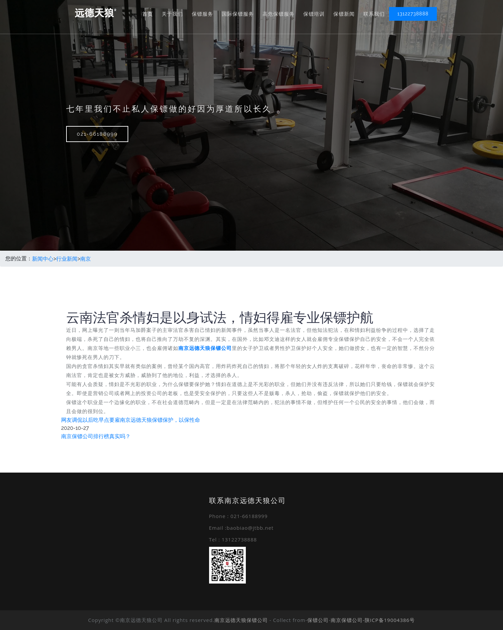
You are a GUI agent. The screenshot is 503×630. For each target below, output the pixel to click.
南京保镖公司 (347, 620)
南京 (85, 258)
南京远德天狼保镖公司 (241, 620)
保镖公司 (318, 620)
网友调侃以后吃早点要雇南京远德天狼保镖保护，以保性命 (130, 419)
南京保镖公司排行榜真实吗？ (96, 436)
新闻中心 (42, 258)
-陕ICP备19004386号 (389, 620)
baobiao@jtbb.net (250, 527)
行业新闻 (66, 258)
